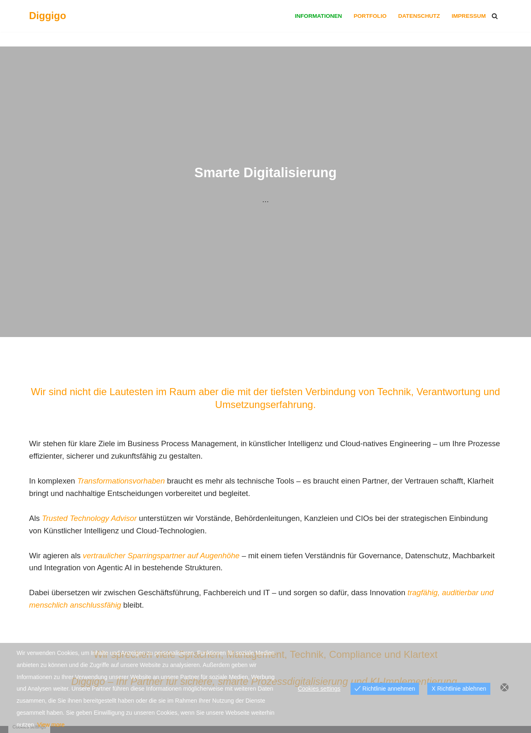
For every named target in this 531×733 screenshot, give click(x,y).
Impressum (469, 16)
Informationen (318, 16)
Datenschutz (419, 16)
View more (51, 724)
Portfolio (369, 16)
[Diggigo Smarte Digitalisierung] (47, 15)
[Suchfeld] (495, 16)
